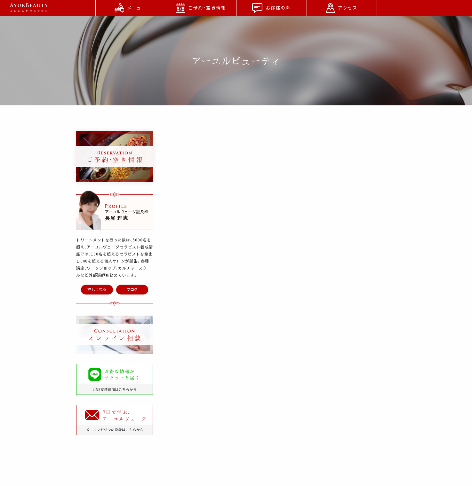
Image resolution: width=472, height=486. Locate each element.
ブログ (132, 289)
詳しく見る (97, 289)
